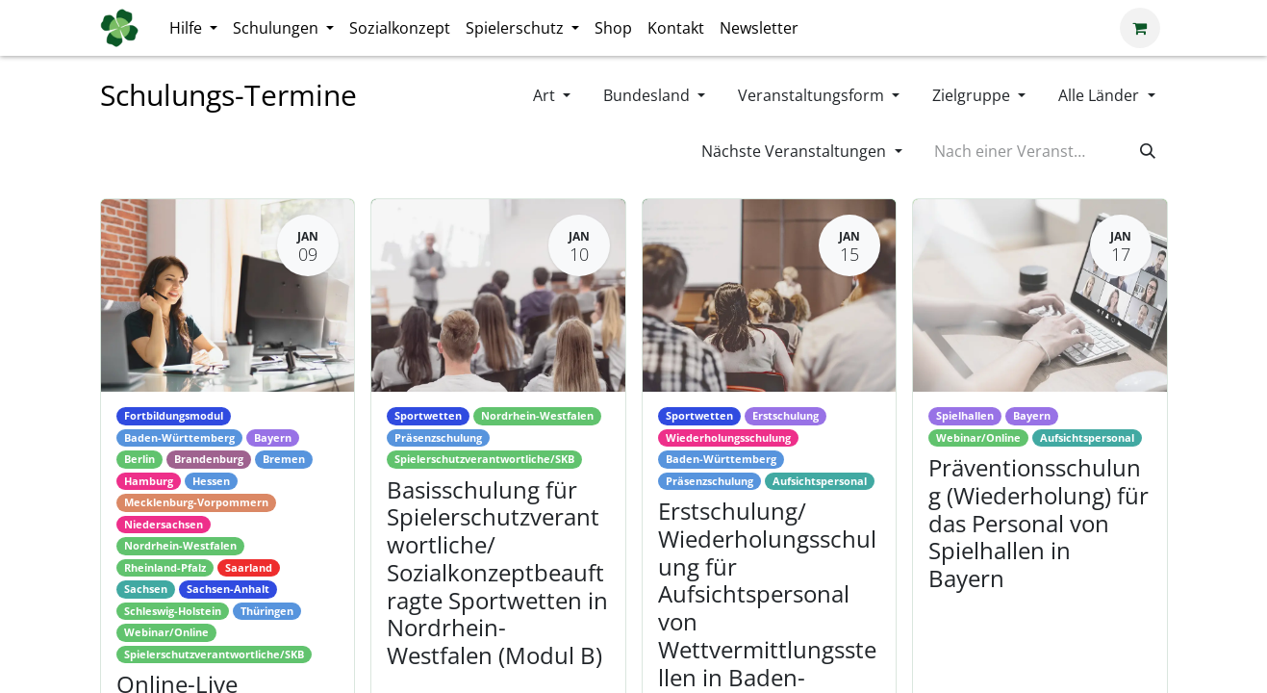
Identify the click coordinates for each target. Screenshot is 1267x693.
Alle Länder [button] (1100, 95)
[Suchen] (1148, 151)
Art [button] (546, 95)
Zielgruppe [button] (973, 95)
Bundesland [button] (648, 95)
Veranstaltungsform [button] (813, 95)
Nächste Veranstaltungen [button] (795, 151)
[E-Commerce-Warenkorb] (1140, 28)
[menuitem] (193, 28)
